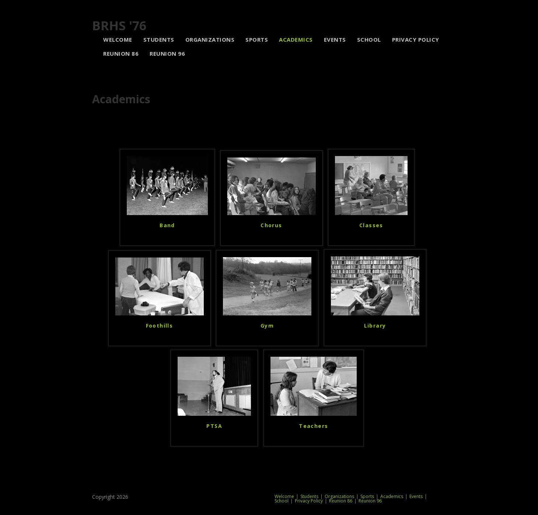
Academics (391, 496)
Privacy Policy (309, 501)
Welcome (284, 496)
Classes (371, 225)
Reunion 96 (370, 501)
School (282, 501)
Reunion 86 (340, 501)
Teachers (313, 425)
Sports (367, 496)
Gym (267, 325)
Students (309, 496)
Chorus (271, 225)
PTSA (214, 425)
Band (167, 225)
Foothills (159, 325)
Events (416, 496)
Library (375, 325)
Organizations (339, 496)
